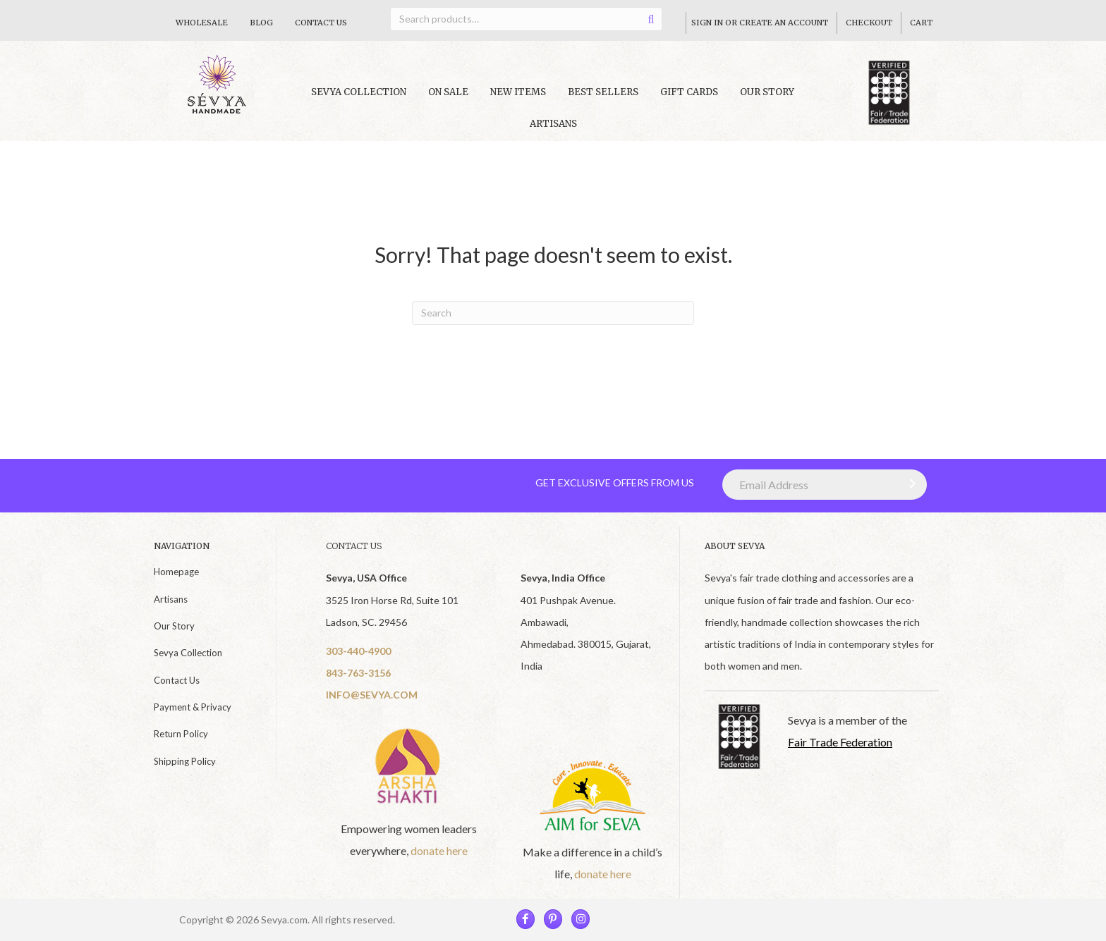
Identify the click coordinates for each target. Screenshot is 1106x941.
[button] (909, 483)
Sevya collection (358, 92)
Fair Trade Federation (840, 742)
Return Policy (181, 733)
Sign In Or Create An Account (759, 22)
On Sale (448, 92)
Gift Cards (689, 92)
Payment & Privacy (192, 707)
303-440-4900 (358, 651)
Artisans (553, 124)
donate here (439, 850)
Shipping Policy (185, 761)
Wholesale (202, 22)
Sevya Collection (188, 652)
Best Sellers (603, 92)
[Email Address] (824, 484)
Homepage (176, 571)
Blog (261, 22)
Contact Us (321, 22)
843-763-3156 (358, 673)
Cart (921, 22)
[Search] (553, 313)
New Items (518, 92)
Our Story (767, 92)
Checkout (869, 22)
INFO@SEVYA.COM (372, 695)
